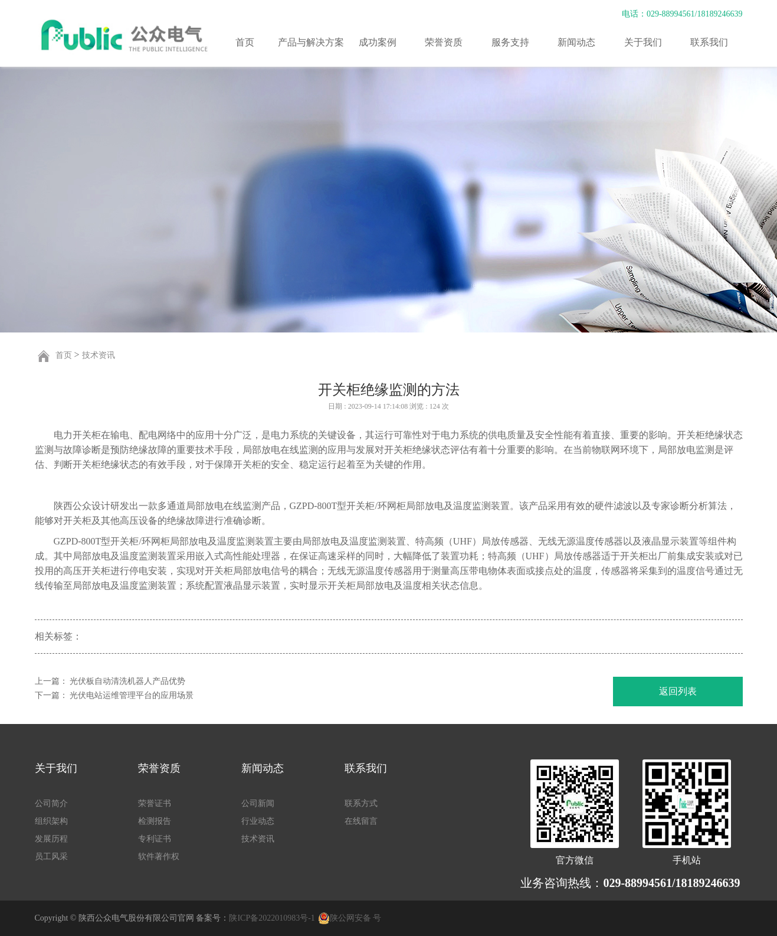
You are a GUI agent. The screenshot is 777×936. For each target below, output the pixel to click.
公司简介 (51, 803)
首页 (244, 42)
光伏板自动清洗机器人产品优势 (127, 681)
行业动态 (257, 821)
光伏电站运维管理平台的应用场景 (132, 695)
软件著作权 (158, 856)
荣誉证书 (154, 803)
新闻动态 (576, 42)
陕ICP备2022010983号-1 (271, 918)
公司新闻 (257, 803)
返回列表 (678, 691)
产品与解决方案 (311, 42)
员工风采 (51, 856)
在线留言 (361, 821)
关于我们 (643, 42)
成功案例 (377, 42)
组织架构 (51, 821)
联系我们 (709, 42)
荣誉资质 (444, 42)
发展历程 (51, 838)
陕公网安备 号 (356, 918)
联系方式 (361, 803)
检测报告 (154, 821)
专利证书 (154, 838)
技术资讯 (98, 355)
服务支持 (510, 42)
